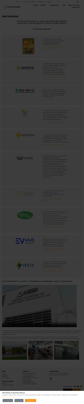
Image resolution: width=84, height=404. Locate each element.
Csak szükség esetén (8, 400)
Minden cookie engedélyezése (30, 400)
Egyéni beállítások (19, 400)
